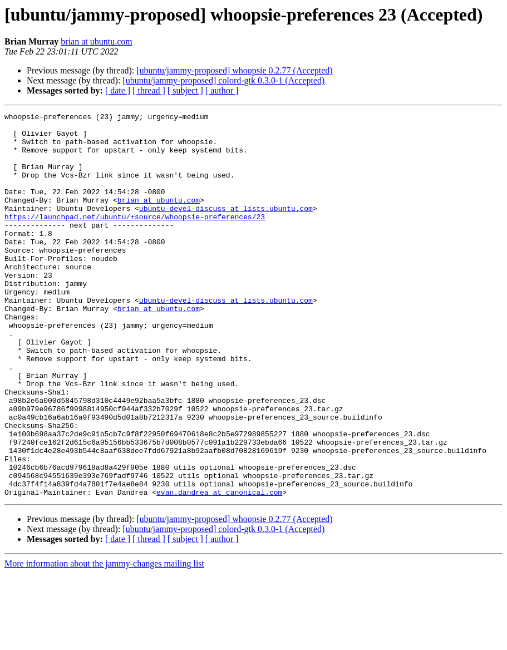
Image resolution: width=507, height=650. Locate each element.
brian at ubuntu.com (96, 41)
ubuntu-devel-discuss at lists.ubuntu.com (226, 228)
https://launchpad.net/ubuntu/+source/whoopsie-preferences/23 (134, 238)
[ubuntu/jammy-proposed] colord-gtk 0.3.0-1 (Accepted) (223, 80)
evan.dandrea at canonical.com (219, 569)
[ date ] (117, 90)
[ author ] (222, 90)
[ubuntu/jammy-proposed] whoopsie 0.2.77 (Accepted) (234, 70)
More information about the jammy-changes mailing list (104, 640)
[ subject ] (185, 90)
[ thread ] (148, 90)
